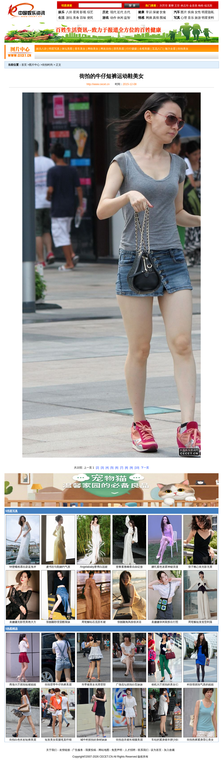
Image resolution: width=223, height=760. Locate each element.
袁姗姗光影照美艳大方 (22, 622)
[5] (111, 467)
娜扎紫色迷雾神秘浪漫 (164, 566)
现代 (113, 12)
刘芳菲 (164, 5)
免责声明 (117, 750)
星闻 (76, 12)
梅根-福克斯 (205, 5)
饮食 (163, 12)
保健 (156, 12)
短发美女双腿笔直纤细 (58, 739)
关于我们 (51, 750)
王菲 (177, 5)
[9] (131, 467)
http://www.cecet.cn (98, 84)
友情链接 (64, 750)
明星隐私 (208, 12)
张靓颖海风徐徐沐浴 (129, 622)
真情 (156, 17)
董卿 (171, 5)
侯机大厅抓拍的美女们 (164, 684)
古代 (127, 12)
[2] (97, 467)
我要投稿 (90, 750)
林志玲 (185, 5)
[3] (102, 467)
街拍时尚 (47, 64)
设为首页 (156, 750)
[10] (137, 467)
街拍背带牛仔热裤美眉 (58, 684)
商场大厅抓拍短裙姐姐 (22, 684)
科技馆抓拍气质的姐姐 (200, 684)
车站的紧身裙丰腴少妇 (164, 739)
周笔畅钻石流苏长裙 (94, 622)
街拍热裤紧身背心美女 (200, 739)
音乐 (191, 17)
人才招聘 (130, 750)
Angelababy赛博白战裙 (93, 566)
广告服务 (77, 750)
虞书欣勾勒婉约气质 (58, 566)
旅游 (198, 17)
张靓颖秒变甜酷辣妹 (58, 622)
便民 (90, 17)
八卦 (69, 12)
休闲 (120, 17)
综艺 (90, 12)
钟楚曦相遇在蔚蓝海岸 (22, 566)
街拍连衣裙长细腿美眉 (129, 739)
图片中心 (34, 64)
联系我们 (143, 750)
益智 (127, 17)
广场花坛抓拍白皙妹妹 (129, 684)
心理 (184, 17)
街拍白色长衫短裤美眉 (22, 739)
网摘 (149, 17)
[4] (107, 467)
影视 (83, 12)
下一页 (145, 467)
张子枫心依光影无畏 (200, 566)
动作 (113, 17)
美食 (76, 17)
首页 (24, 64)
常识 (149, 12)
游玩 (69, 17)
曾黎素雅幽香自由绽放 (129, 566)
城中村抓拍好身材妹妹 (93, 739)
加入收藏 (169, 750)
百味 (83, 17)
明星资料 (208, 17)
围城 (163, 17)
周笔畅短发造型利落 (200, 622)
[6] (116, 467)
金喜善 (193, 5)
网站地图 (104, 750)
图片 (184, 12)
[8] (126, 467)
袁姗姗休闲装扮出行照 (164, 622)
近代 (120, 12)
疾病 (191, 12)
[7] (121, 467)
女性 (198, 12)
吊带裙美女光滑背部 (94, 684)
